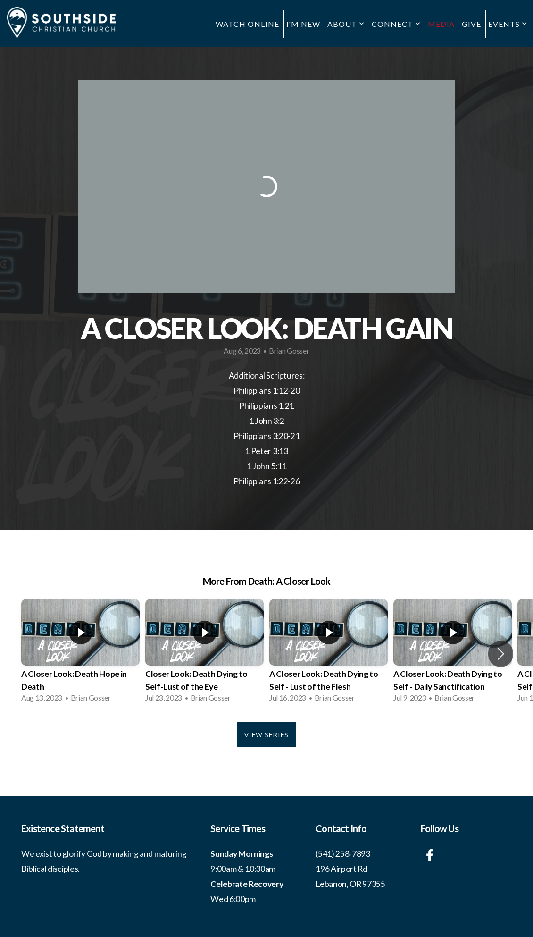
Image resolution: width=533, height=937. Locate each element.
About (346, 23)
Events (507, 23)
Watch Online (247, 23)
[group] (80, 653)
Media (441, 23)
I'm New (303, 23)
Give (471, 23)
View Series (266, 734)
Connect (396, 23)
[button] (500, 653)
